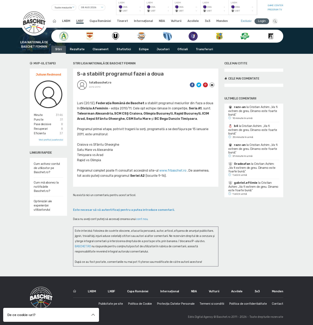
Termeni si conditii (211, 303)
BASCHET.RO (83, 246)
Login (262, 21)
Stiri (58, 49)
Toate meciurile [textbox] (63, 7)
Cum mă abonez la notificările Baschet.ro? (46, 187)
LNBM (66, 21)
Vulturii (176, 21)
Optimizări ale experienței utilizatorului (43, 205)
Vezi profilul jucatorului (51, 139)
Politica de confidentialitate (248, 303)
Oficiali (182, 49)
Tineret (122, 21)
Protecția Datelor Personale (175, 303)
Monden (222, 21)
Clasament (101, 49)
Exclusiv (246, 21)
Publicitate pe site (110, 303)
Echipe (144, 49)
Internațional (143, 21)
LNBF (80, 21)
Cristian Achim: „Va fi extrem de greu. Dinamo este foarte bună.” (253, 110)
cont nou (142, 219)
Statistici (124, 49)
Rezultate (77, 49)
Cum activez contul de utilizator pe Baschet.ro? (47, 168)
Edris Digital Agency (200, 317)
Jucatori (162, 49)
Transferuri (204, 49)
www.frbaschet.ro (172, 170)
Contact (277, 303)
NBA (162, 21)
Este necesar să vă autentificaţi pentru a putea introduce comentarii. (124, 210)
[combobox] (63, 7)
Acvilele (193, 21)
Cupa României (100, 21)
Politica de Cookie (140, 303)
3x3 (207, 21)
